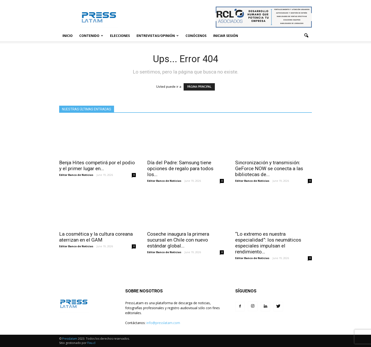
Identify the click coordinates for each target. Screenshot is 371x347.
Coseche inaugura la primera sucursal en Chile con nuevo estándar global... (178, 240)
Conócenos (196, 35)
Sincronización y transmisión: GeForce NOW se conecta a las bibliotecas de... (269, 168)
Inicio (67, 35)
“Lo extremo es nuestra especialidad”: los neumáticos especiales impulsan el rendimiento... (268, 243)
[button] (306, 35)
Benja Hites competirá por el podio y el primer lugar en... (97, 165)
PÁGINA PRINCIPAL (199, 87)
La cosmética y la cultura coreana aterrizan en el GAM (96, 237)
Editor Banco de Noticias (76, 175)
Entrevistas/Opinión (158, 35)
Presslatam (69, 339)
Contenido (91, 35)
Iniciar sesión (225, 35)
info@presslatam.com (163, 323)
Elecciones (120, 35)
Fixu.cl (91, 343)
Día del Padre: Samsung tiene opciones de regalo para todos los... (180, 168)
